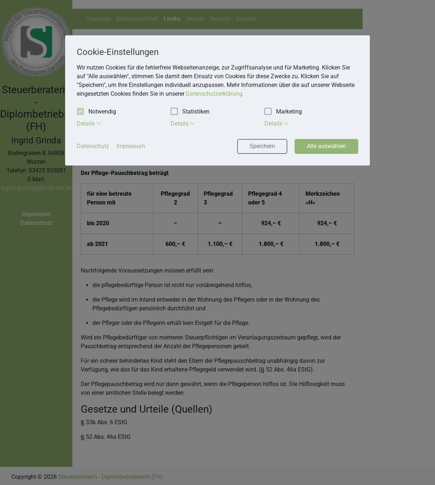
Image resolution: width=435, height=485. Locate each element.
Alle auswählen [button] (326, 146)
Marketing (283, 112)
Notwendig (96, 112)
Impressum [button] (130, 146)
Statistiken (190, 112)
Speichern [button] (262, 146)
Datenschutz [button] (93, 146)
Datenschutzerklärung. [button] (215, 93)
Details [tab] (89, 123)
